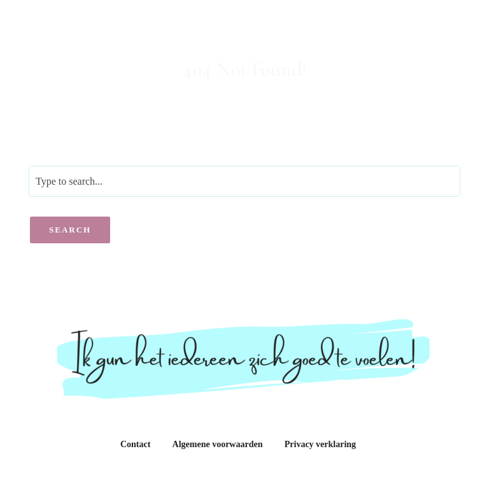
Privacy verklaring (320, 444)
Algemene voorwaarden (218, 444)
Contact (135, 444)
